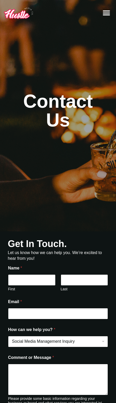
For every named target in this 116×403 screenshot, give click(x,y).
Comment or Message (31, 357)
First (11, 289)
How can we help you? (31, 329)
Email (15, 301)
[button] (106, 13)
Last (64, 289)
